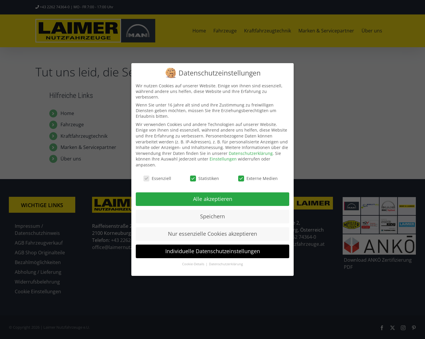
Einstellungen (223, 159)
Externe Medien (258, 178)
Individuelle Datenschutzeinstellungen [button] (212, 251)
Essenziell (157, 178)
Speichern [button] (212, 216)
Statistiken (204, 178)
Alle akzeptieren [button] (212, 198)
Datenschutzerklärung (251, 153)
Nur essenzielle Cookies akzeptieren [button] (212, 233)
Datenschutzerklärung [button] (226, 264)
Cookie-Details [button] (193, 264)
